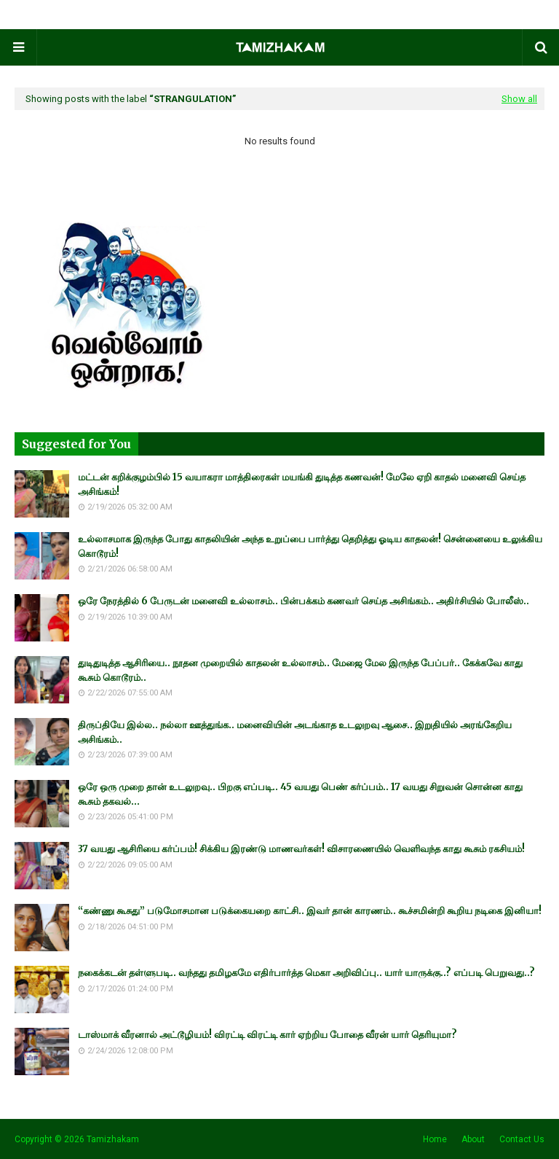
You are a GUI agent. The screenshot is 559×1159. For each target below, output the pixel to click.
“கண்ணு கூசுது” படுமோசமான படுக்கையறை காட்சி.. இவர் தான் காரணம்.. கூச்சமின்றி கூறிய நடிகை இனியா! (310, 911)
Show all (519, 98)
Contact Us (521, 1139)
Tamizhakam (113, 1139)
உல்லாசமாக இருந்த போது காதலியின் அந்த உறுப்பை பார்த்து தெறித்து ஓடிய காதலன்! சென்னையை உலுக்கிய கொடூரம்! (310, 546)
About (473, 1139)
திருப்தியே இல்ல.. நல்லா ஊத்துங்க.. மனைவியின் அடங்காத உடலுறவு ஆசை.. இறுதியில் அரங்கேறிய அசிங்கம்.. (295, 732)
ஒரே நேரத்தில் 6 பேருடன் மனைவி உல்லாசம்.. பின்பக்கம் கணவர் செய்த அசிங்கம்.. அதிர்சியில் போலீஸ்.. (303, 601)
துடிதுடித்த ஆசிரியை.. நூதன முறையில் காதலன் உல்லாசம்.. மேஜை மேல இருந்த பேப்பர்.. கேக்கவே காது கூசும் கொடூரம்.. (300, 670)
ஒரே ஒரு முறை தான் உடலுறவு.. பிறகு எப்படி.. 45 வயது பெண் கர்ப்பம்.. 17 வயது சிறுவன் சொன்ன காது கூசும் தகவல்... (300, 794)
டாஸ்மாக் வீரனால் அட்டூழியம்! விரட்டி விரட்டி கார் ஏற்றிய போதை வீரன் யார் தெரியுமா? (267, 1035)
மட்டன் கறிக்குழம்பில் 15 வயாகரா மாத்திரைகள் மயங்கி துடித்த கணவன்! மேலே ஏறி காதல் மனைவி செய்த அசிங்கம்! (302, 484)
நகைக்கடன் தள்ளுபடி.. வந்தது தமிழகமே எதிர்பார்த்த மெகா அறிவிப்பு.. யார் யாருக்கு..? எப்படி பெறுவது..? (306, 973)
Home (435, 1139)
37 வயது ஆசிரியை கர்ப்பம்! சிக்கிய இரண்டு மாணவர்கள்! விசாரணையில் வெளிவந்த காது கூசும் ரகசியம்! (301, 849)
